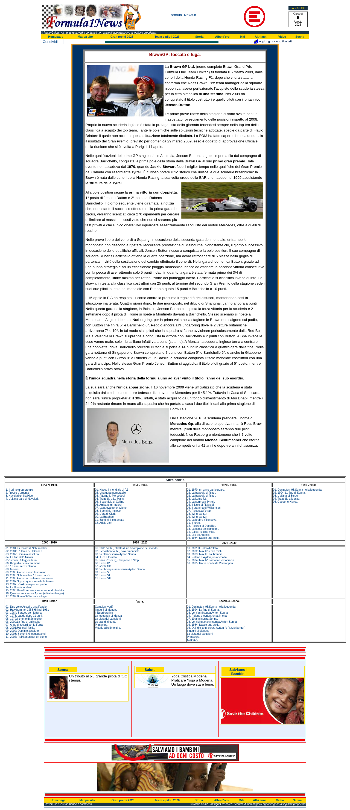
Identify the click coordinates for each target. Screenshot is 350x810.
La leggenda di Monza (108, 615)
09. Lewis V (102, 572)
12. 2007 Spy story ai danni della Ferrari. (30, 581)
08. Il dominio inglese (108, 510)
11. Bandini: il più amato (109, 519)
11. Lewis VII (102, 578)
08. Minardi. (12, 569)
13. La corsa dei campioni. (203, 528)
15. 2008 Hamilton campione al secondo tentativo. (35, 590)
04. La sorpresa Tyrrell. (201, 501)
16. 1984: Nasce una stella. (203, 537)
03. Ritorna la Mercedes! (110, 495)
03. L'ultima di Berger (286, 495)
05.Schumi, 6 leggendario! (21, 560)
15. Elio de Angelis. (198, 534)
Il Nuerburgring (104, 612)
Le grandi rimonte (105, 621)
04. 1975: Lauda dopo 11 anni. (24, 615)
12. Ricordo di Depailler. (201, 525)
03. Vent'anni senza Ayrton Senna (115, 554)
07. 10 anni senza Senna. (20, 566)
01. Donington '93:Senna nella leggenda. (297, 489)
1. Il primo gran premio (19, 489)
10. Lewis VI (102, 575)
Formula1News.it (182, 15)
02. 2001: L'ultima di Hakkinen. (24, 551)
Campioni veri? (104, 606)
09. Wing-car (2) (197, 516)
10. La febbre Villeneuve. (202, 519)
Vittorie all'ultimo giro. (108, 627)
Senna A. (192, 639)
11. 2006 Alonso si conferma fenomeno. (29, 578)
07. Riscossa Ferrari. (199, 510)
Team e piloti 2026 (166, 36)
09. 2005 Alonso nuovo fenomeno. (26, 572)
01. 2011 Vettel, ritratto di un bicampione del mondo (126, 548)
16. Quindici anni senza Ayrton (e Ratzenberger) (34, 593)
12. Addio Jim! (103, 522)
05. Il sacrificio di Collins (109, 501)
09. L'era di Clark (105, 513)
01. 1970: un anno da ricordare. (206, 489)
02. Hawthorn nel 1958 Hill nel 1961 (27, 609)
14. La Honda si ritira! (18, 587)
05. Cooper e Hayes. (285, 501)
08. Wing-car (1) (197, 513)
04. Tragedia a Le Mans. (109, 498)
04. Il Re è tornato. (106, 557)
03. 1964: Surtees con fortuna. (23, 612)
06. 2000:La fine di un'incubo (22, 621)
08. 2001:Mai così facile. (20, 627)
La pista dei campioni (108, 618)
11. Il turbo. (194, 522)
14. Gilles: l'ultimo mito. (201, 531)
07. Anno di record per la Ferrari (24, 624)
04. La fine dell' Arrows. (19, 557)
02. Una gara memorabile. (111, 492)
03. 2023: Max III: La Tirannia (205, 554)
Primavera (101, 624)
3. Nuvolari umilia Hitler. (19, 495)
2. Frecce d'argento (17, 492)
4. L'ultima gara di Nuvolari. (22, 498)
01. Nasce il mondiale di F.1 (111, 489)
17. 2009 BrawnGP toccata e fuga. (26, 596)
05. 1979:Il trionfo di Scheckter (23, 618)
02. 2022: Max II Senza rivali (204, 551)
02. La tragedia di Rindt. (201, 492)
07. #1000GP (103, 566)
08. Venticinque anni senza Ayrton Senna (120, 569)
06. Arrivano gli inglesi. (108, 504)
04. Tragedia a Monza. (286, 498)
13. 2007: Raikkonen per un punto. (26, 584)
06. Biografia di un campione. (23, 563)
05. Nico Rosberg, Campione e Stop (117, 560)
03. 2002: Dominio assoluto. (22, 554)
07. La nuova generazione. (111, 507)
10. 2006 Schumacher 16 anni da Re (27, 575)
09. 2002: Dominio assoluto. (22, 630)
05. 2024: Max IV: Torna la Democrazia (210, 560)
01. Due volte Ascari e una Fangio (25, 606)
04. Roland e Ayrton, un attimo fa (207, 557)
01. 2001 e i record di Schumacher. (26, 548)
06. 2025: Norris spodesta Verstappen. (210, 563)
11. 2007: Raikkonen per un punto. (26, 636)
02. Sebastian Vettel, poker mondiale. (117, 551)
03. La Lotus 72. (197, 498)
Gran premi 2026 (121, 36)
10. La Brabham (104, 516)
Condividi (50, 42)
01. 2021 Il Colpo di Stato (202, 548)
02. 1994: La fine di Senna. (289, 492)
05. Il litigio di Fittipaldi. (201, 504)
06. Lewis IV (102, 563)
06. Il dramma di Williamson (204, 507)
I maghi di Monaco (106, 609)
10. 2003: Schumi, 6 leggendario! (25, 633)
